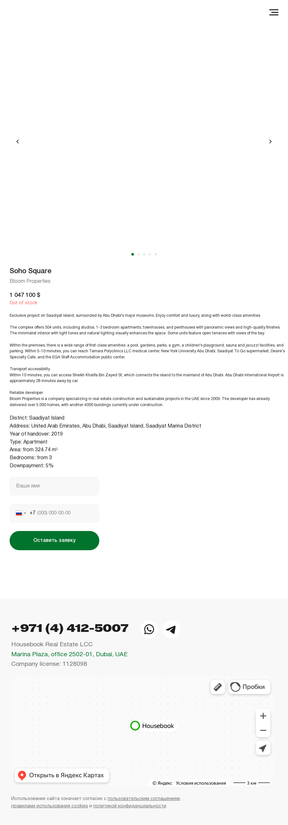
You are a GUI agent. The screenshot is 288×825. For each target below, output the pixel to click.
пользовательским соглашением (144, 799)
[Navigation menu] (273, 12)
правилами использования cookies (49, 806)
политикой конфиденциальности (129, 806)
